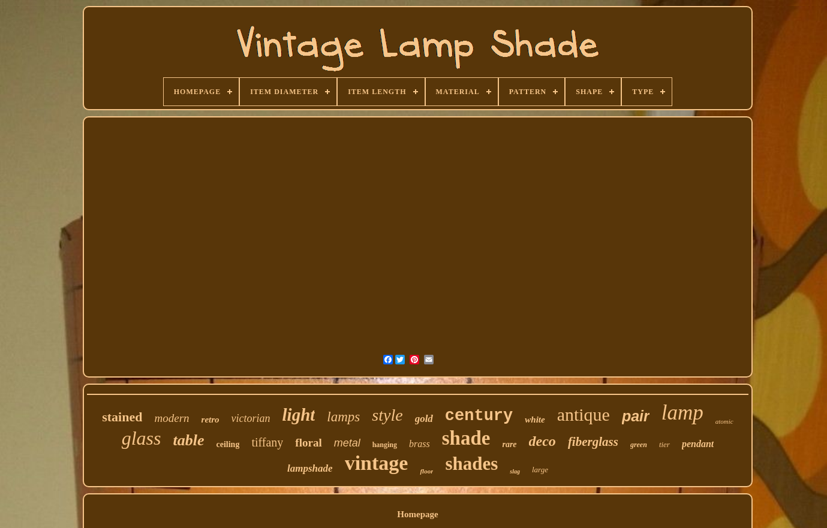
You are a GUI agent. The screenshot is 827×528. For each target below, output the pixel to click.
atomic (724, 421)
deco (542, 441)
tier (664, 444)
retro (210, 419)
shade (466, 438)
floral (308, 442)
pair (635, 416)
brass (419, 444)
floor (426, 471)
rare (509, 444)
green (638, 444)
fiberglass (593, 442)
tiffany (267, 442)
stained (122, 416)
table (189, 440)
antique (583, 414)
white (535, 419)
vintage (376, 463)
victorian (250, 418)
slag (515, 471)
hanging (384, 444)
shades (471, 463)
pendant (698, 444)
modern (171, 418)
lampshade (310, 468)
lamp (682, 412)
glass (141, 438)
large (540, 469)
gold (424, 418)
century (479, 416)
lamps (343, 416)
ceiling (228, 444)
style (387, 415)
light (298, 414)
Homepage (417, 514)
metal (347, 443)
